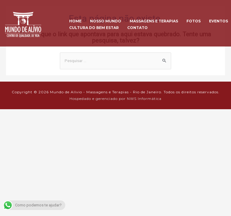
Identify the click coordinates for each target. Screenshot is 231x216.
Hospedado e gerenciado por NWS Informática (115, 98)
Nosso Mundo (105, 19)
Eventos (218, 19)
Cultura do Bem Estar (94, 25)
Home (75, 19)
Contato (137, 25)
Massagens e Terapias (154, 19)
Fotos (193, 19)
